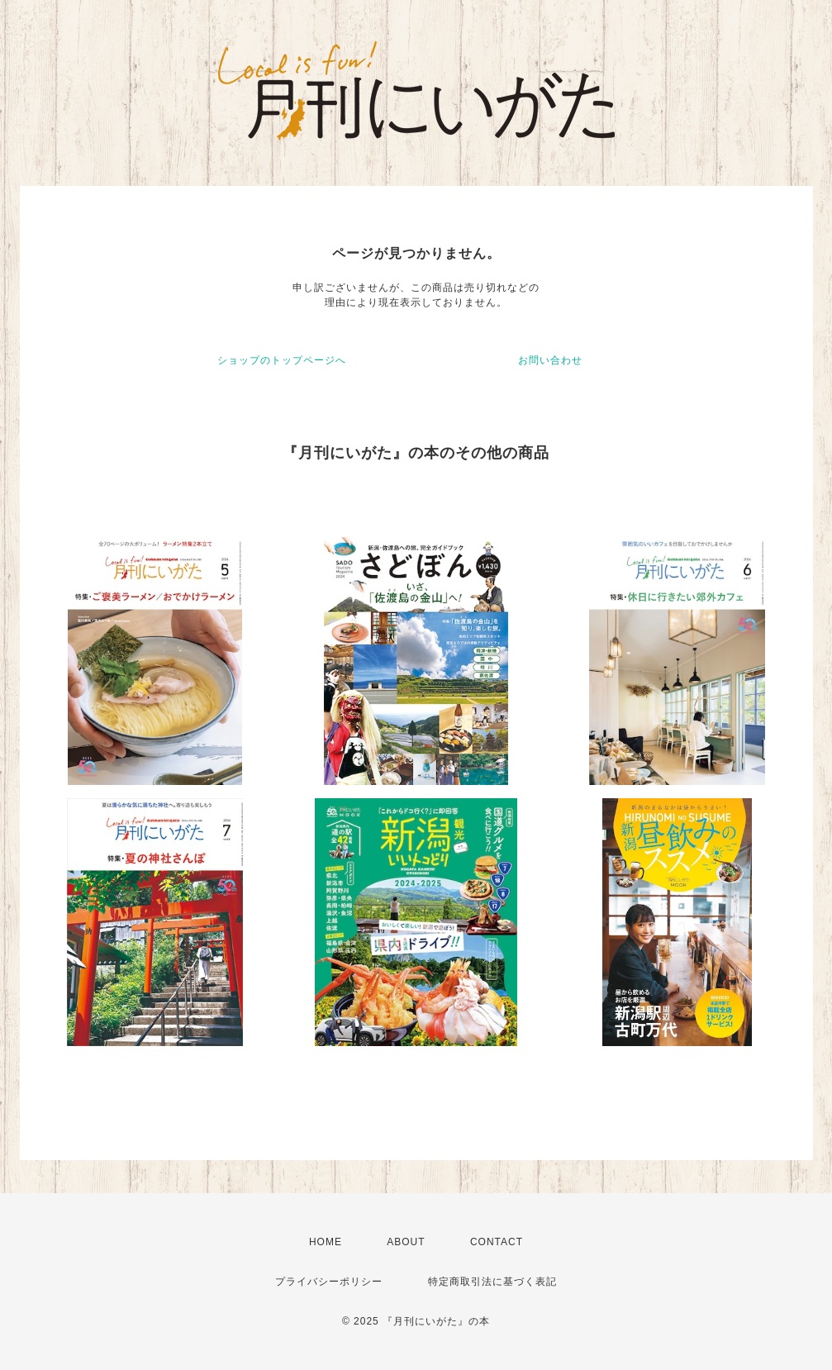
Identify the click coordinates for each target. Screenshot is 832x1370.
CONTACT (496, 1242)
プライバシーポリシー (329, 1281)
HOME (325, 1242)
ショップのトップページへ (281, 360)
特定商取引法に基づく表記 (492, 1281)
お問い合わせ (550, 360)
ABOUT (406, 1242)
